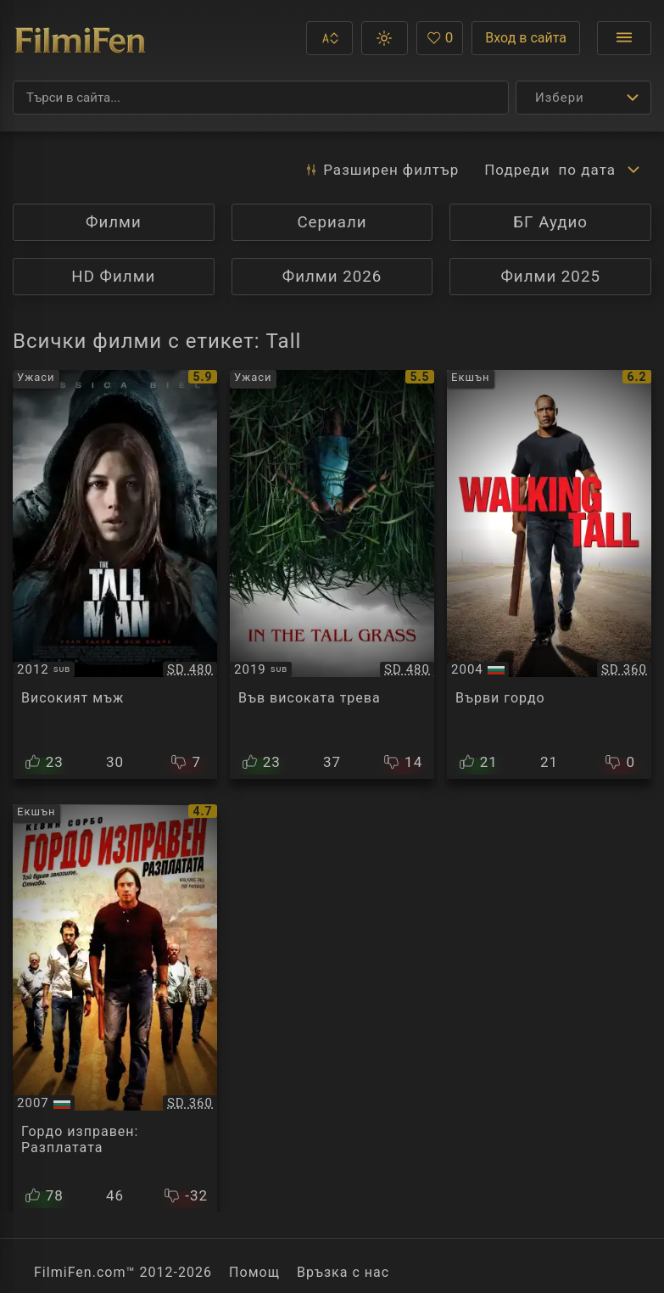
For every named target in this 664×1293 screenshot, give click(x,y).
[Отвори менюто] (624, 38)
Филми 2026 (332, 276)
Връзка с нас (343, 1272)
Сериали (331, 222)
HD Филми (113, 276)
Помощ (254, 1272)
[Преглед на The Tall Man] (115, 574)
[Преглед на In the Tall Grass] (332, 574)
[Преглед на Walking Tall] (549, 574)
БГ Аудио (550, 222)
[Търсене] (261, 98)
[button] (329, 38)
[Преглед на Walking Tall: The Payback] (115, 1008)
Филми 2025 (550, 276)
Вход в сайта (525, 38)
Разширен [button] (381, 170)
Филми (114, 222)
